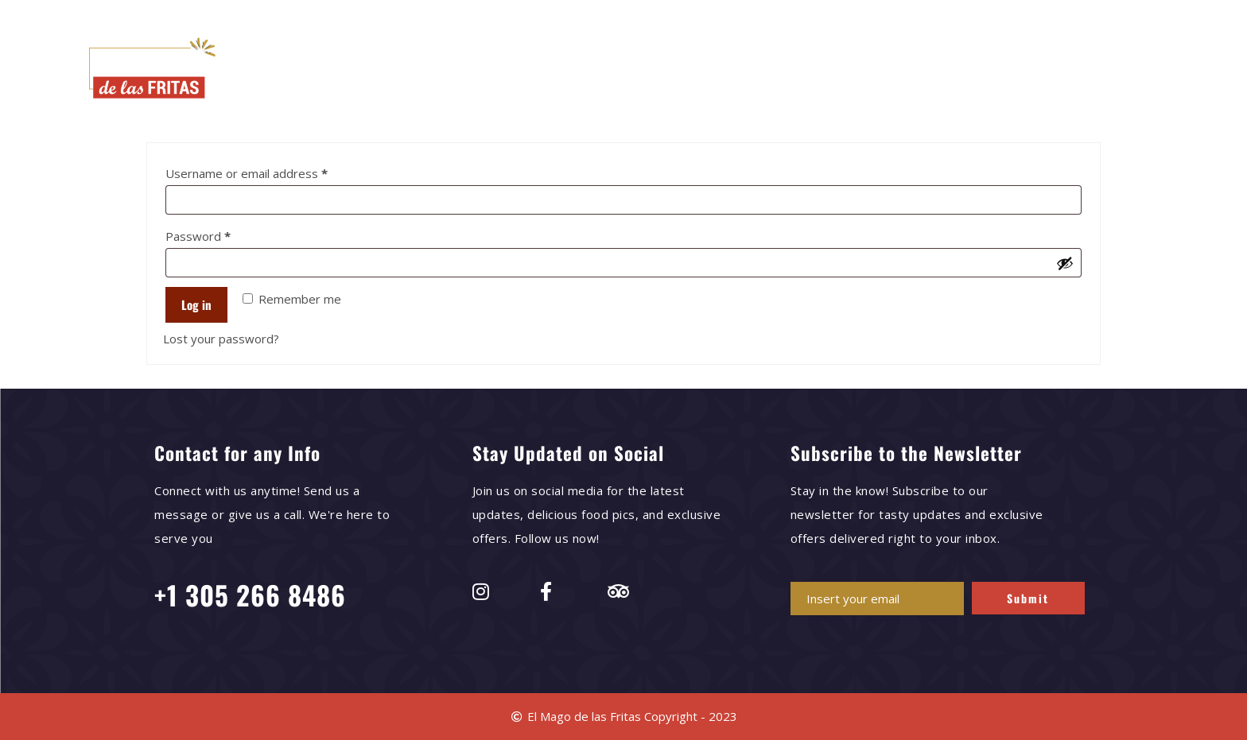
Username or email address (271, 171)
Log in (196, 304)
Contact (860, 70)
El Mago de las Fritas (415, 70)
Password (222, 234)
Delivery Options (639, 70)
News (793, 70)
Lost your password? (221, 339)
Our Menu (533, 70)
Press (732, 70)
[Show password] (1065, 263)
